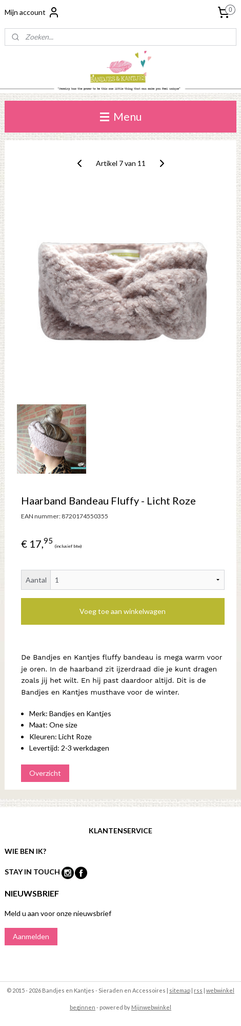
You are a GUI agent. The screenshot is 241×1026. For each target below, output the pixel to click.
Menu (121, 116)
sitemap (179, 990)
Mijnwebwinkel (151, 1007)
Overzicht (45, 772)
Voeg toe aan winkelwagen (122, 611)
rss (198, 990)
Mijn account (32, 12)
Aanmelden (31, 936)
